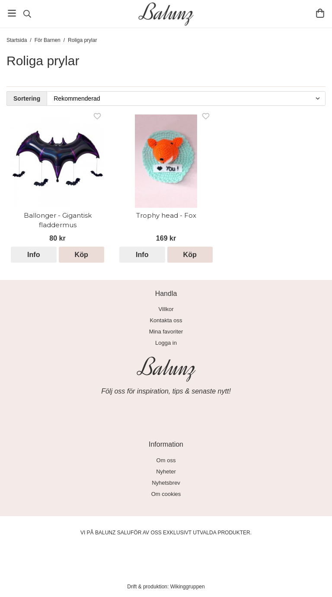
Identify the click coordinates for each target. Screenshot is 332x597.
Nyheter (166, 471)
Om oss (166, 460)
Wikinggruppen (187, 587)
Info (33, 254)
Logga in (166, 343)
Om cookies (166, 494)
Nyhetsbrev (166, 483)
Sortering (26, 98)
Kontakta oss (166, 320)
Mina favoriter (166, 331)
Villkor (165, 309)
